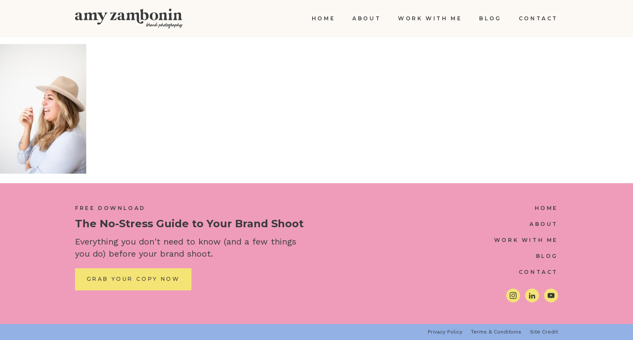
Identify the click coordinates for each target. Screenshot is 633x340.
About (366, 18)
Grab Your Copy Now (133, 279)
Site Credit (544, 332)
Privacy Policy (445, 332)
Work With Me (430, 18)
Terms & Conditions (496, 332)
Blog (490, 18)
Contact (538, 18)
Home (323, 18)
